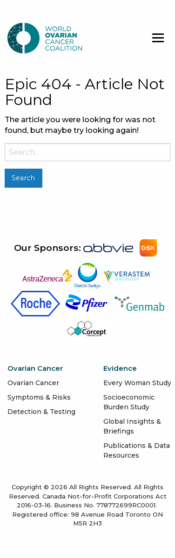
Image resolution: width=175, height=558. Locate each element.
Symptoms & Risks (39, 397)
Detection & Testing (41, 411)
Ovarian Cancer (33, 383)
